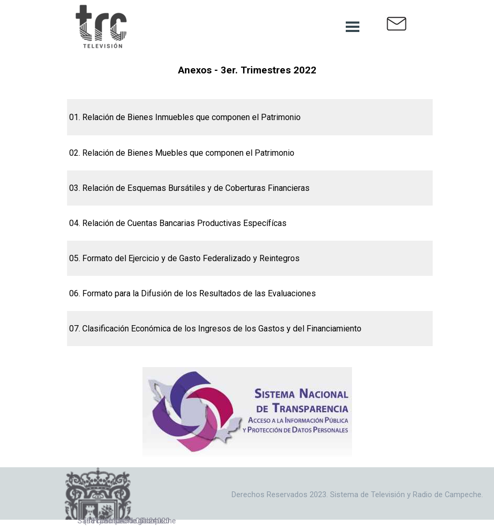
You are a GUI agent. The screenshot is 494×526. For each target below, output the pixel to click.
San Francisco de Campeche (127, 520)
